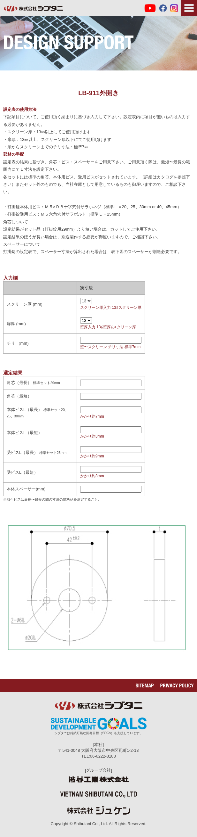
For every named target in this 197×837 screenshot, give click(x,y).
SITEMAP (145, 685)
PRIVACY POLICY (177, 685)
